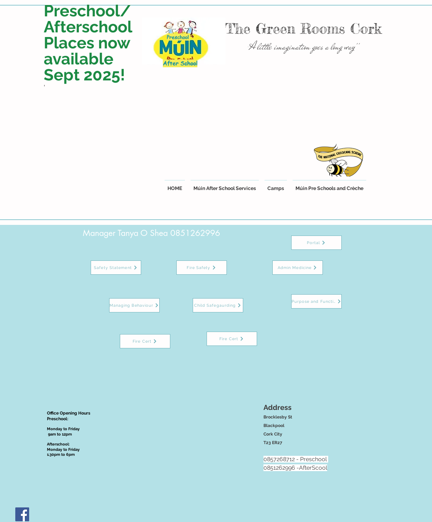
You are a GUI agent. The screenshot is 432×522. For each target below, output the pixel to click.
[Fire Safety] (201, 267)
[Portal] (316, 243)
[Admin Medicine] (297, 267)
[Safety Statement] (116, 267)
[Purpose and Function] (316, 301)
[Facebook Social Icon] (22, 514)
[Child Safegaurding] (218, 305)
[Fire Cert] (145, 341)
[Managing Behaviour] (134, 305)
